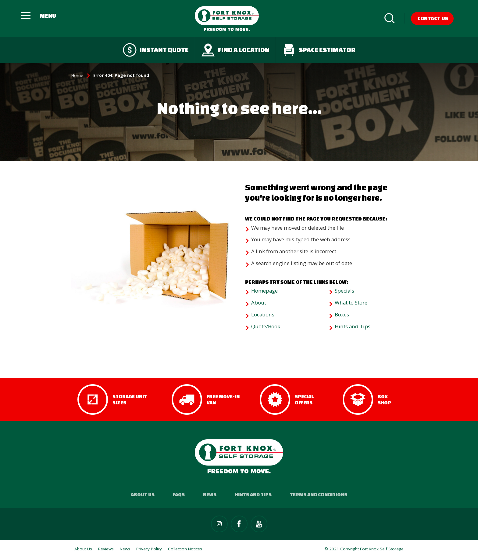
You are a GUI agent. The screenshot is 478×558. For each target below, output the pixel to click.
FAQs (179, 494)
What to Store (351, 302)
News (209, 494)
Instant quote (156, 50)
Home (77, 75)
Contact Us (432, 18)
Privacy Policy (149, 549)
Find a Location (235, 50)
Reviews (106, 549)
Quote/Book (265, 326)
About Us (143, 494)
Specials (344, 290)
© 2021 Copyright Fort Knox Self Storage (364, 549)
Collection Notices (185, 549)
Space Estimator (318, 50)
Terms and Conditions (318, 494)
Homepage (264, 290)
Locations (262, 314)
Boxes (342, 314)
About (258, 302)
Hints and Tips (352, 326)
